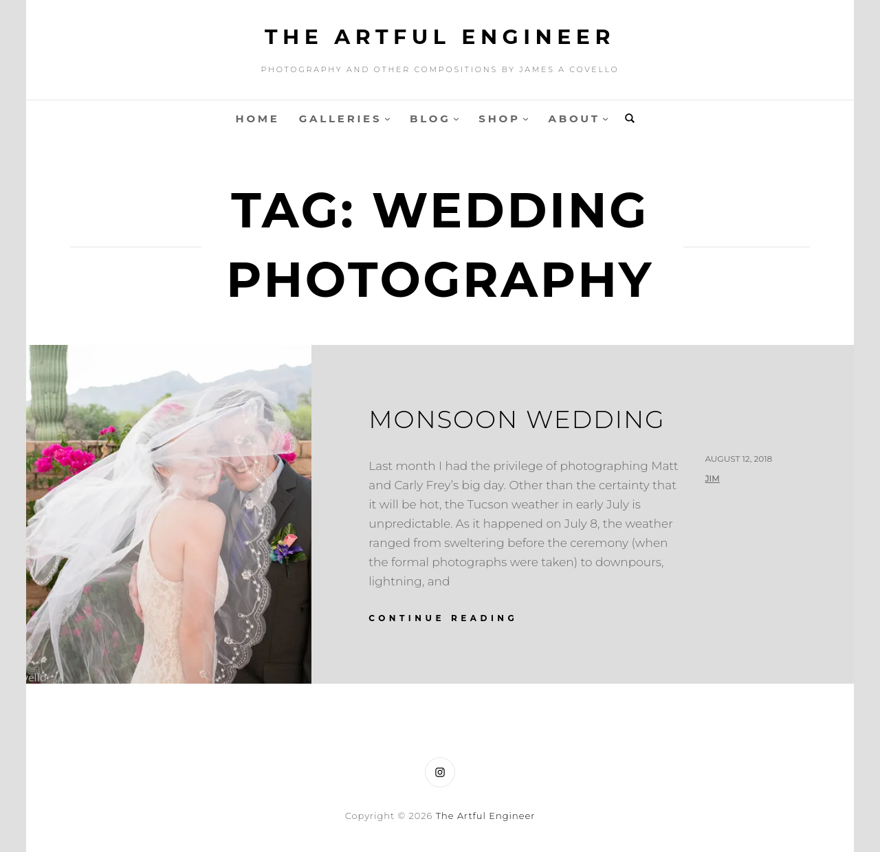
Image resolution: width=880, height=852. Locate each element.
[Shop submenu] (525, 118)
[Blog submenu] (456, 118)
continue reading (443, 618)
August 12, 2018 (738, 458)
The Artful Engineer (440, 36)
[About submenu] (605, 118)
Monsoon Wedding (517, 419)
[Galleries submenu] (387, 118)
